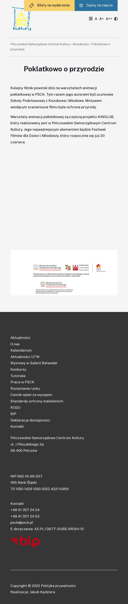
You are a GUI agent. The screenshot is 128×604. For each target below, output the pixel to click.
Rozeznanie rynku (25, 388)
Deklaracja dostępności (30, 420)
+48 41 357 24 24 (24, 510)
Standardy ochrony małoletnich (36, 401)
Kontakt (17, 426)
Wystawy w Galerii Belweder (34, 363)
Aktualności (81, 44)
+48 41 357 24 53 (24, 516)
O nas (15, 344)
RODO (15, 408)
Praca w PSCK (22, 382)
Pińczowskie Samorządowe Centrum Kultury (40, 44)
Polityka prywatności (58, 586)
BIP (13, 414)
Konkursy (18, 369)
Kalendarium (21, 350)
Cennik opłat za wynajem (31, 395)
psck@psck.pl (21, 522)
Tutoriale (18, 376)
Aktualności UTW (24, 357)
